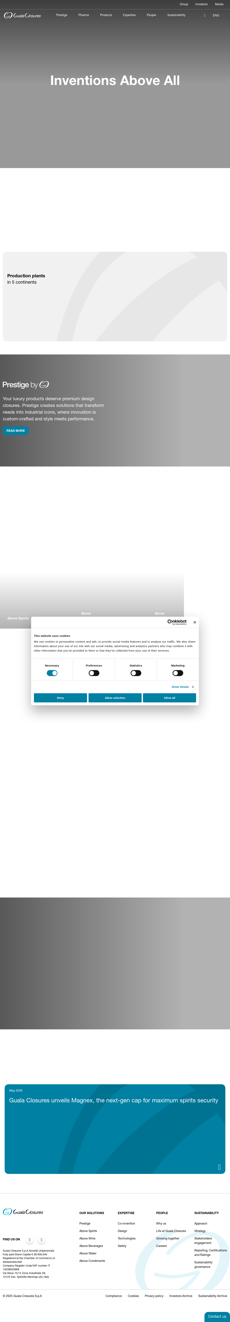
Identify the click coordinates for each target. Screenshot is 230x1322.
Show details (180, 686)
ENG (216, 15)
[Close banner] (194, 622)
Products (106, 15)
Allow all (169, 697)
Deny (60, 697)
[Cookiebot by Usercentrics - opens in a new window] (170, 622)
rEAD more (16, 431)
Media (219, 4)
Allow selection (115, 697)
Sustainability (176, 15)
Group (184, 4)
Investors (202, 4)
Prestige (61, 15)
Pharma (83, 15)
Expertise (129, 15)
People (151, 15)
